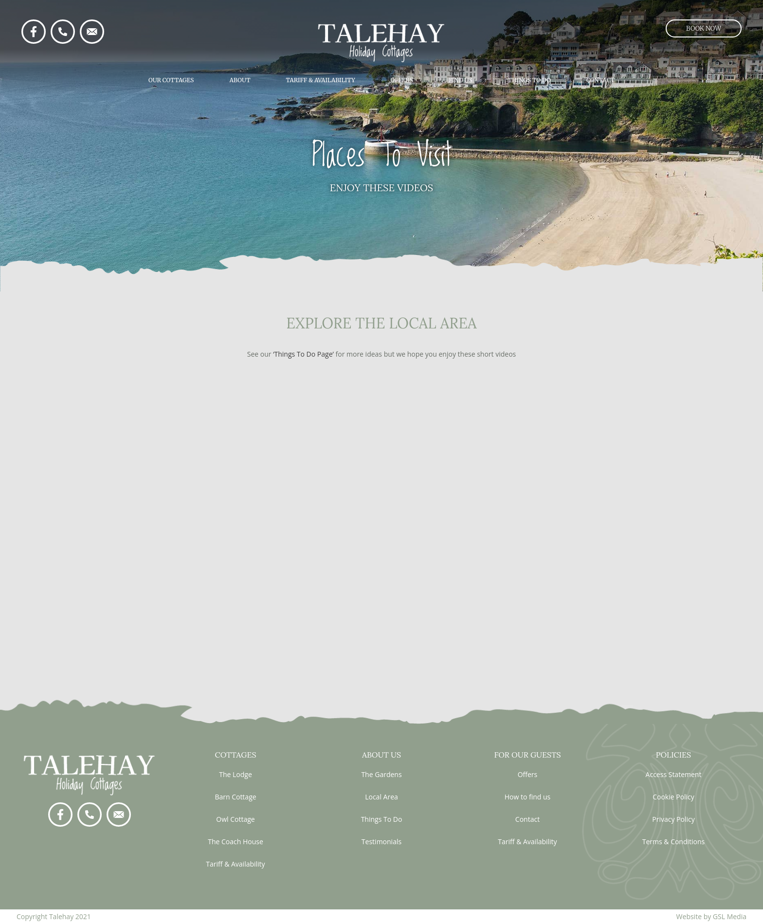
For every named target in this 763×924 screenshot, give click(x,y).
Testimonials (381, 841)
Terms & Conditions (673, 841)
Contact (600, 80)
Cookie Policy (673, 796)
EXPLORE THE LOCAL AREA (381, 323)
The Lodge (235, 774)
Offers (402, 80)
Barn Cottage (235, 796)
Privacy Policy (673, 819)
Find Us (460, 80)
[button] (704, 28)
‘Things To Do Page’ (303, 354)
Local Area (381, 796)
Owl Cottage (235, 819)
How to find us (528, 796)
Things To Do (529, 80)
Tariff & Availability (320, 80)
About (239, 80)
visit (381, 337)
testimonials (381, 659)
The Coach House (235, 841)
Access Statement (674, 774)
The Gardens (381, 774)
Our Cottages (171, 80)
